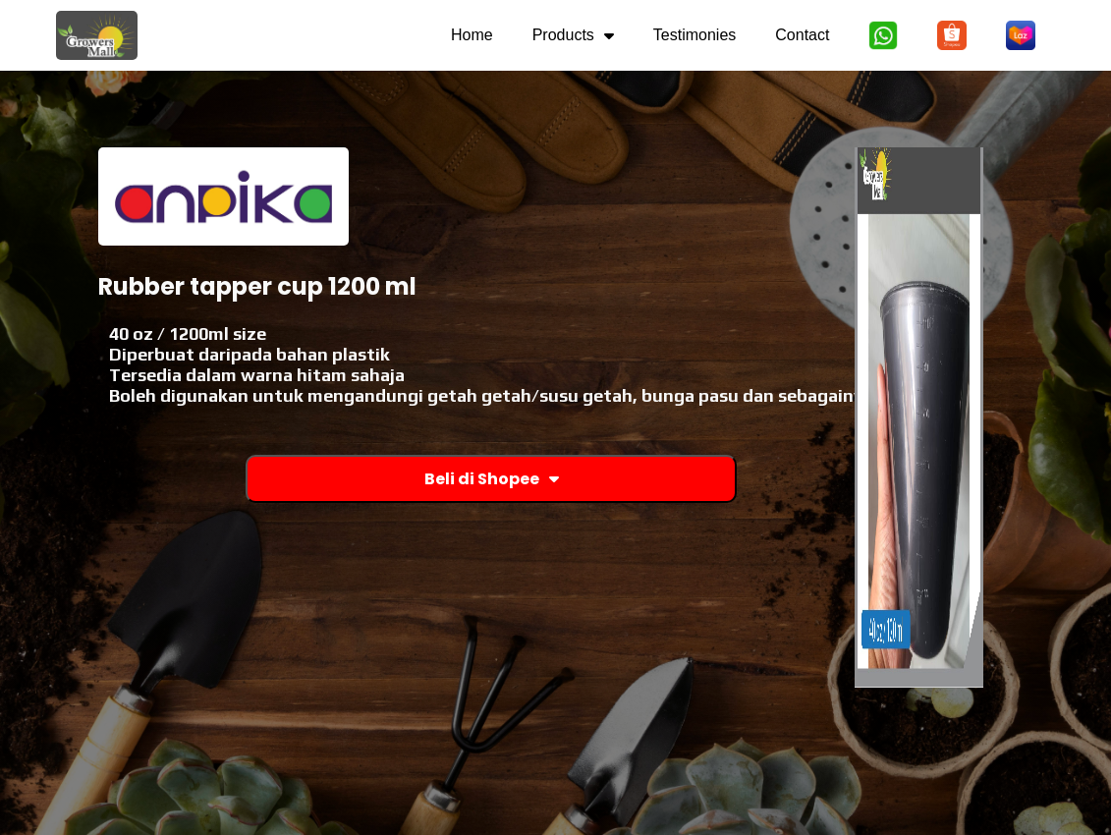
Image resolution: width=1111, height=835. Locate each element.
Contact (802, 35)
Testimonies (694, 35)
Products (573, 35)
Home (472, 35)
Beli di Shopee (491, 479)
